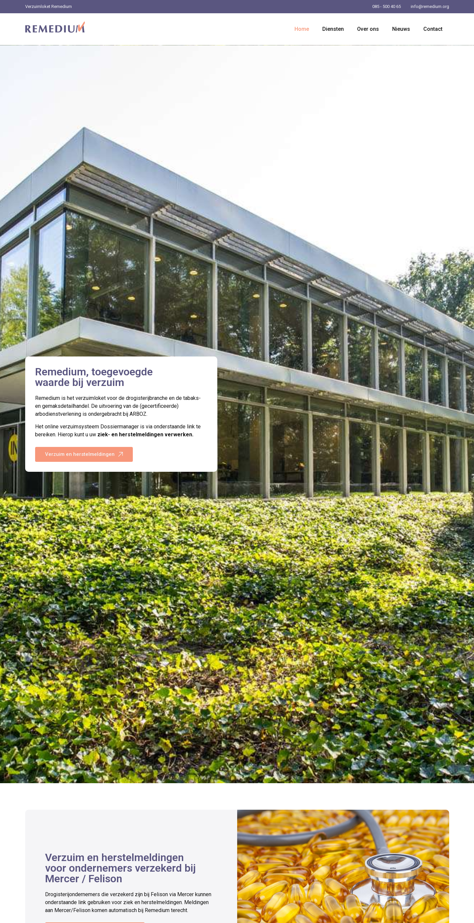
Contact (433, 29)
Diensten (333, 29)
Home (301, 29)
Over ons (368, 29)
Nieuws (401, 29)
